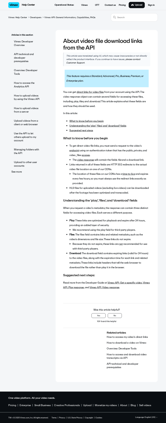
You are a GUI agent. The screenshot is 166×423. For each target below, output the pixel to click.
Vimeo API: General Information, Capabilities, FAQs (69, 17)
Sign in (151, 5)
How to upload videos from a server (26, 110)
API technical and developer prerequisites (24, 57)
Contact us (110, 5)
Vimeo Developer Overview (23, 43)
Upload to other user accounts (25, 164)
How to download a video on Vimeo (126, 343)
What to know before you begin (86, 121)
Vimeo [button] (83, 5)
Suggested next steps (81, 130)
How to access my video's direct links (127, 337)
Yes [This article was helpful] (98, 315)
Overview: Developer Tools (25, 72)
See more (16, 172)
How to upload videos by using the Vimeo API (27, 97)
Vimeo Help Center (17, 17)
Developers (35, 17)
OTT (95, 5)
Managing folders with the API (26, 151)
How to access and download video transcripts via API (127, 356)
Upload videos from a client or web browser (26, 122)
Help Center (28, 5)
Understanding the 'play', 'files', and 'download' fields (97, 126)
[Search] (134, 17)
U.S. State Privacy (75, 417)
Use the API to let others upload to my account (25, 137)
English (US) (151, 417)
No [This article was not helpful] (115, 315)
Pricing (122, 5)
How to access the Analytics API (24, 84)
